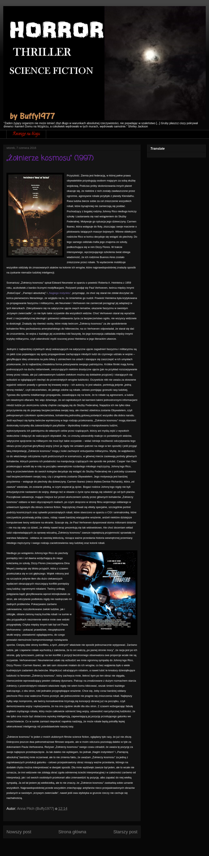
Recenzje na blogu (26, 134)
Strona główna (72, 831)
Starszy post (125, 831)
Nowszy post (18, 831)
